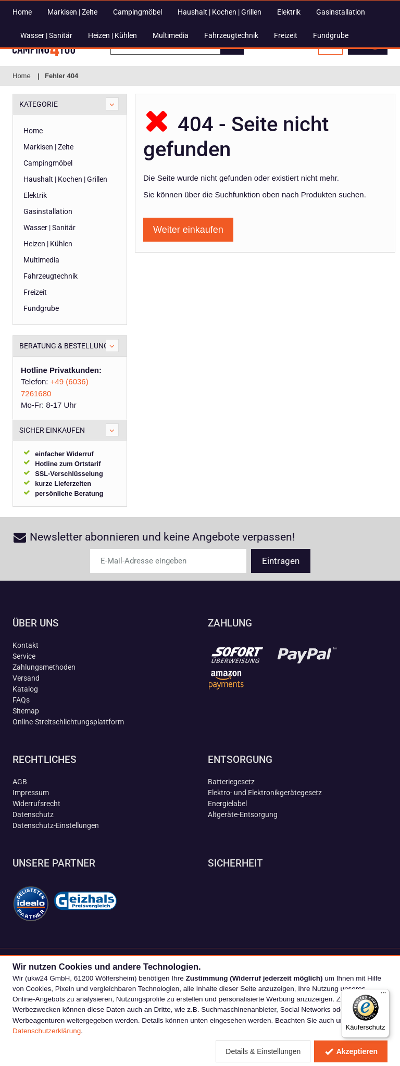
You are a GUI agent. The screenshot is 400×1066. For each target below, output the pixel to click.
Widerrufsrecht (36, 852)
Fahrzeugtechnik (231, 101)
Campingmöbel (137, 78)
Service (23, 705)
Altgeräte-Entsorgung (243, 863)
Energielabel (227, 852)
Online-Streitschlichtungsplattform (68, 771)
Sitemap (25, 760)
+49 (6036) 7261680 (166, 8)
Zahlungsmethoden (44, 716)
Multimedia (171, 101)
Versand (26, 727)
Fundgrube (330, 101)
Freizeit (285, 101)
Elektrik (289, 78)
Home (22, 78)
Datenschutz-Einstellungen (55, 874)
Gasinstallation (340, 78)
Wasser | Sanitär (46, 101)
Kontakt (25, 694)
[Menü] (383, 995)
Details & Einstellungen (263, 1051)
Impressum (30, 841)
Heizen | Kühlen (112, 101)
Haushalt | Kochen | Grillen (219, 78)
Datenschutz (33, 863)
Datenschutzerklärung (46, 1031)
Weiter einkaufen (188, 278)
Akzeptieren (351, 1051)
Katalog (25, 738)
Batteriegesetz (231, 830)
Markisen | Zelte (72, 78)
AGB (19, 830)
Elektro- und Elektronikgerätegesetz (265, 841)
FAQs (21, 749)
